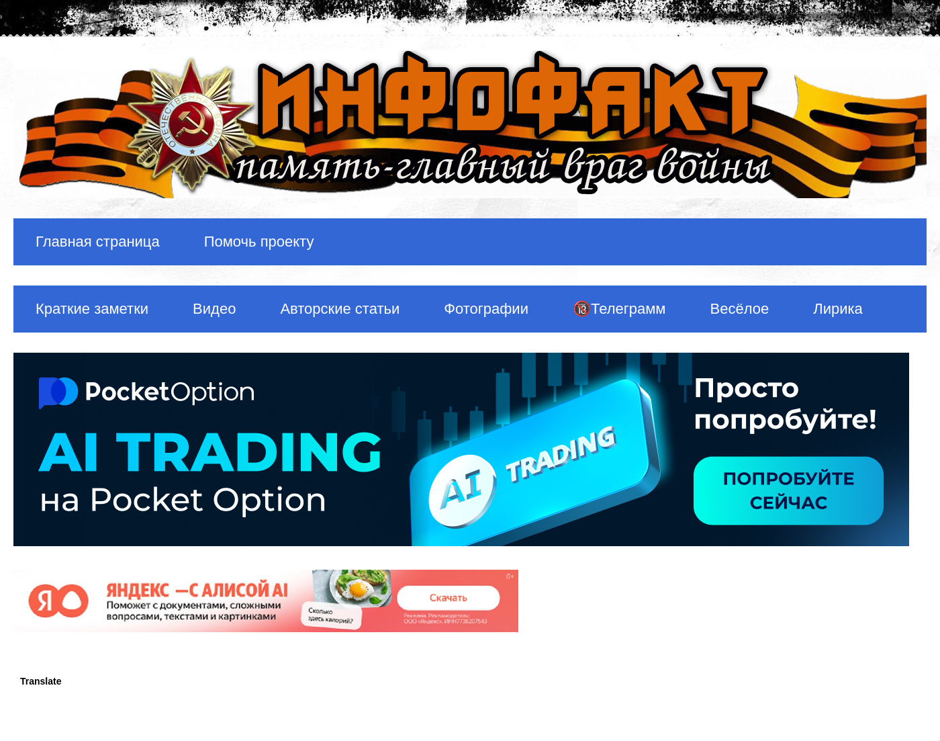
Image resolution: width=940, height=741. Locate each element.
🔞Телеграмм (619, 308)
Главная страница (98, 241)
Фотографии (486, 308)
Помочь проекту (259, 241)
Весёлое (739, 308)
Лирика (838, 308)
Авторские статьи (339, 308)
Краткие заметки (92, 308)
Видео (214, 308)
